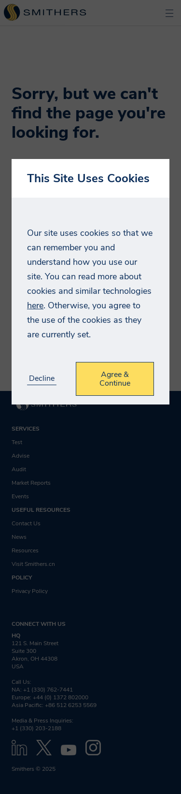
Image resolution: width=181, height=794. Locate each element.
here (35, 305)
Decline (42, 379)
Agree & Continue (114, 379)
